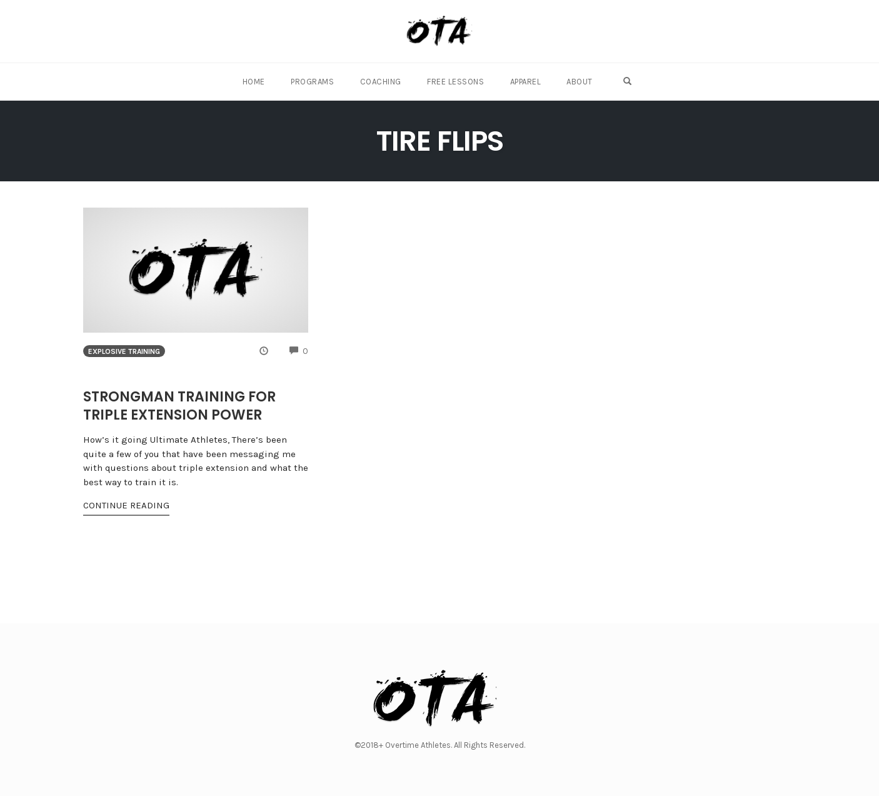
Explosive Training (124, 351)
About (579, 81)
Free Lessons (456, 81)
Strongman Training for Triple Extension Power (179, 406)
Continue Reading (126, 505)
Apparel (525, 81)
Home (257, 81)
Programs (314, 81)
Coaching (382, 81)
